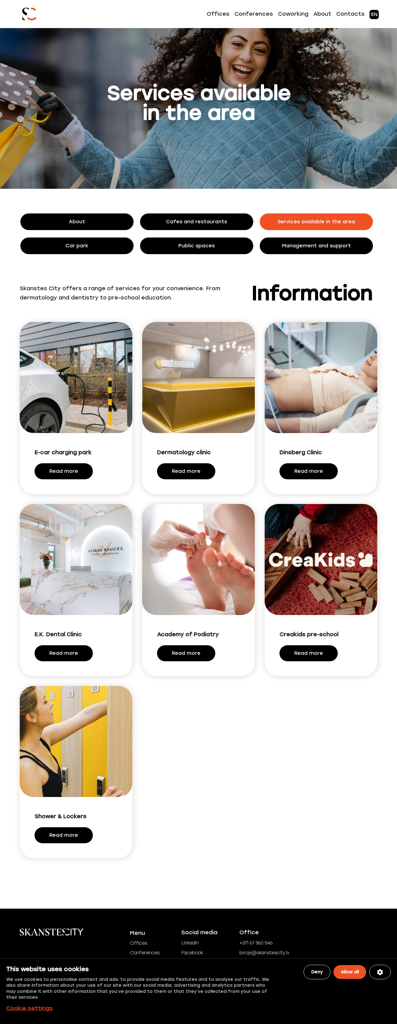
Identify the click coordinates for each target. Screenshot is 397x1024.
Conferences (253, 13)
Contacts (350, 13)
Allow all (350, 972)
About (322, 13)
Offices (218, 13)
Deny (317, 972)
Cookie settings (29, 1008)
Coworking (293, 13)
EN (374, 14)
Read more (63, 472)
